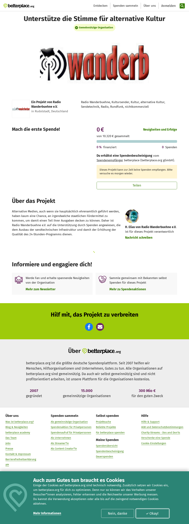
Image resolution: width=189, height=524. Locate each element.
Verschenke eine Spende (155, 437)
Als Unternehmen (61, 437)
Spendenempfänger (110, 160)
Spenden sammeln (125, 6)
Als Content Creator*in (64, 448)
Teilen (137, 185)
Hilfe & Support (150, 421)
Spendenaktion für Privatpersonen (71, 427)
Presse (9, 448)
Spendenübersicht (107, 445)
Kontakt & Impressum (18, 454)
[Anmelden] (168, 6)
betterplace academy (17, 432)
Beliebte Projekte (106, 427)
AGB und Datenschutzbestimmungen (162, 427)
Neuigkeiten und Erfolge (160, 129)
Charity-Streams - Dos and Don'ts (160, 432)
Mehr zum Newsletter (41, 289)
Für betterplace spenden (110, 432)
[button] (89, 327)
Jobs (8, 443)
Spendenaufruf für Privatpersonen (71, 432)
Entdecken (100, 6)
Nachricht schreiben (138, 238)
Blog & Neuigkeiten (16, 427)
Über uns (150, 6)
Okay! (152, 513)
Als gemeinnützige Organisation (69, 421)
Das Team (11, 437)
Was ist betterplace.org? (19, 421)
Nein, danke (117, 513)
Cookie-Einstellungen (153, 443)
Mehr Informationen (47, 513)
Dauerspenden (104, 456)
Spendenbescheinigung (110, 451)
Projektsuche (103, 421)
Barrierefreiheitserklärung (20, 459)
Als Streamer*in (60, 443)
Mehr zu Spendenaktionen (127, 289)
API (7, 464)
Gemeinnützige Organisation (96, 27)
